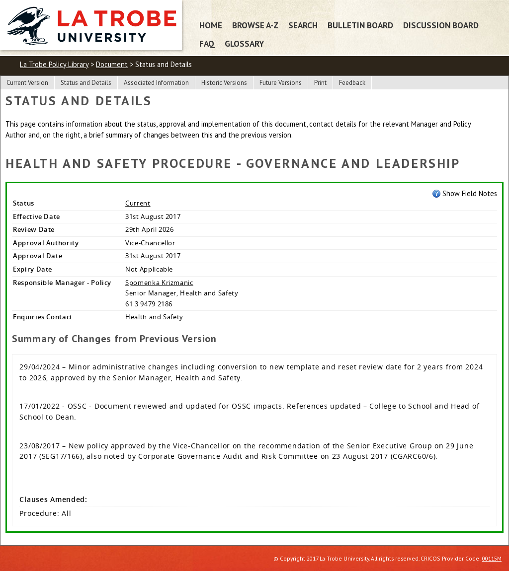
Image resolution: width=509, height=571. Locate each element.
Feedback (352, 82)
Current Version (27, 82)
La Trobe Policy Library (54, 64)
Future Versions (280, 82)
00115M (492, 558)
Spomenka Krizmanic (159, 282)
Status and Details (86, 82)
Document (112, 64)
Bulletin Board (360, 25)
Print (320, 82)
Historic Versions (224, 82)
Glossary (244, 43)
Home (210, 25)
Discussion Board (441, 25)
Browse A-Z (255, 25)
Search (303, 25)
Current (138, 203)
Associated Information (156, 82)
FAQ (207, 43)
